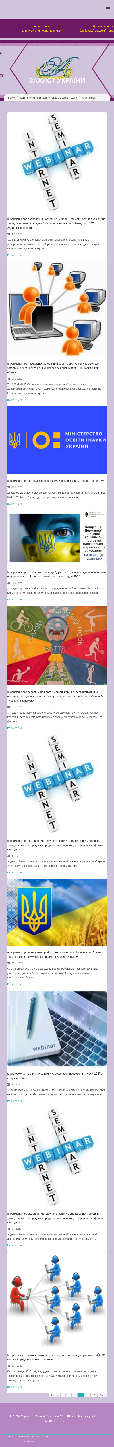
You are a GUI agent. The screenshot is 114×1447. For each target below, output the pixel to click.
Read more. (14, 255)
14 (94, 1395)
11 (74, 1395)
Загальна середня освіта (64, 97)
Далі (102, 1395)
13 (87, 1395)
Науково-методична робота (33, 97)
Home (11, 97)
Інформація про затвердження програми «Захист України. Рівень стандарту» (55, 481)
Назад (54, 1395)
